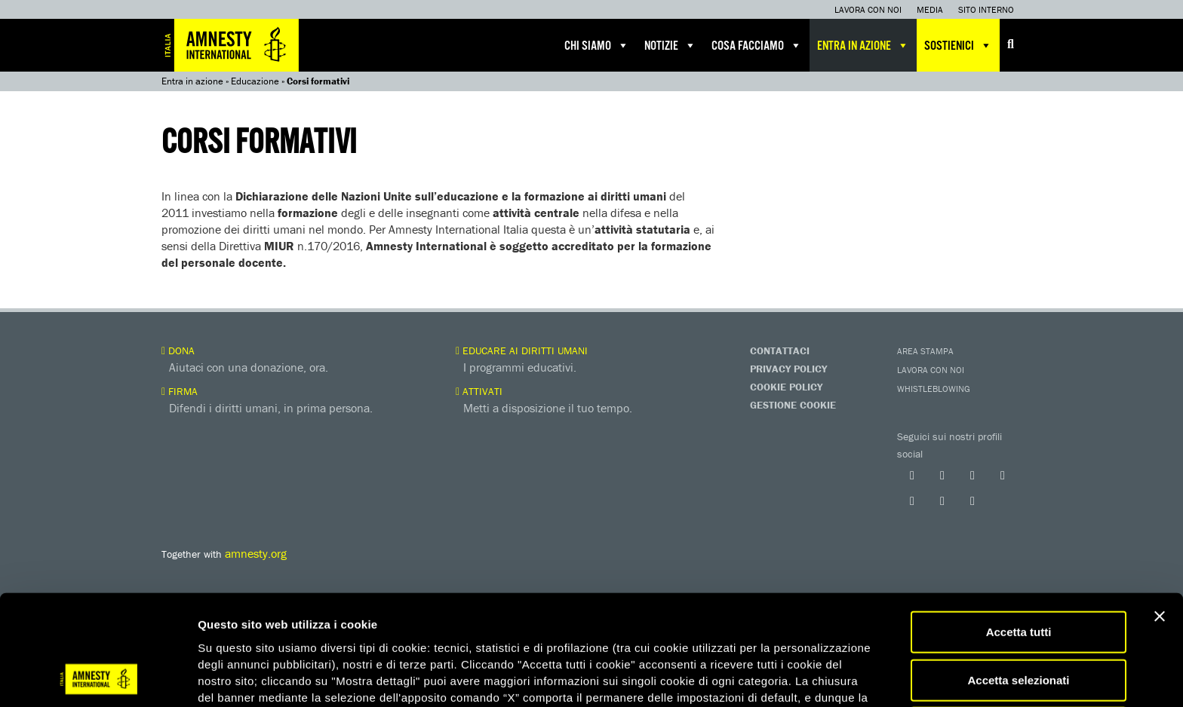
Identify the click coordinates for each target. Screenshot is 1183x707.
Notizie (670, 45)
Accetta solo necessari (1018, 626)
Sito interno (986, 9)
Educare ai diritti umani (522, 350)
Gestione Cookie (793, 405)
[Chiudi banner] (1159, 515)
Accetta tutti (1019, 531)
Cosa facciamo (756, 45)
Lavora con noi (868, 9)
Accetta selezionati (1018, 579)
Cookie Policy (786, 386)
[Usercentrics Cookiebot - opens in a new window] (98, 677)
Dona (178, 350)
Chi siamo (596, 45)
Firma (179, 391)
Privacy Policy (788, 368)
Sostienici (958, 45)
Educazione (255, 81)
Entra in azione (863, 45)
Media (930, 9)
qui (241, 629)
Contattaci (780, 350)
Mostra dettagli (793, 677)
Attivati (479, 391)
